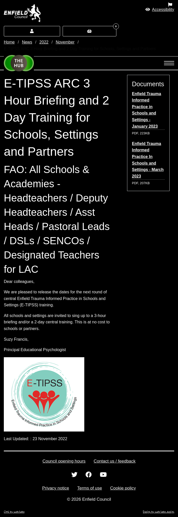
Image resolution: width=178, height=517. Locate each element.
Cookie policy (123, 488)
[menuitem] (111, 5)
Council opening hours (64, 461)
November (65, 42)
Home (9, 42)
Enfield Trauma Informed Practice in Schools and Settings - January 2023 (146, 110)
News (27, 42)
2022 (44, 42)
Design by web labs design (158, 511)
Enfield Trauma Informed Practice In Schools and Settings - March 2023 (147, 159)
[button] (159, 9)
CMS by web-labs (14, 511)
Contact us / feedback (114, 461)
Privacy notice (55, 488)
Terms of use (89, 488)
